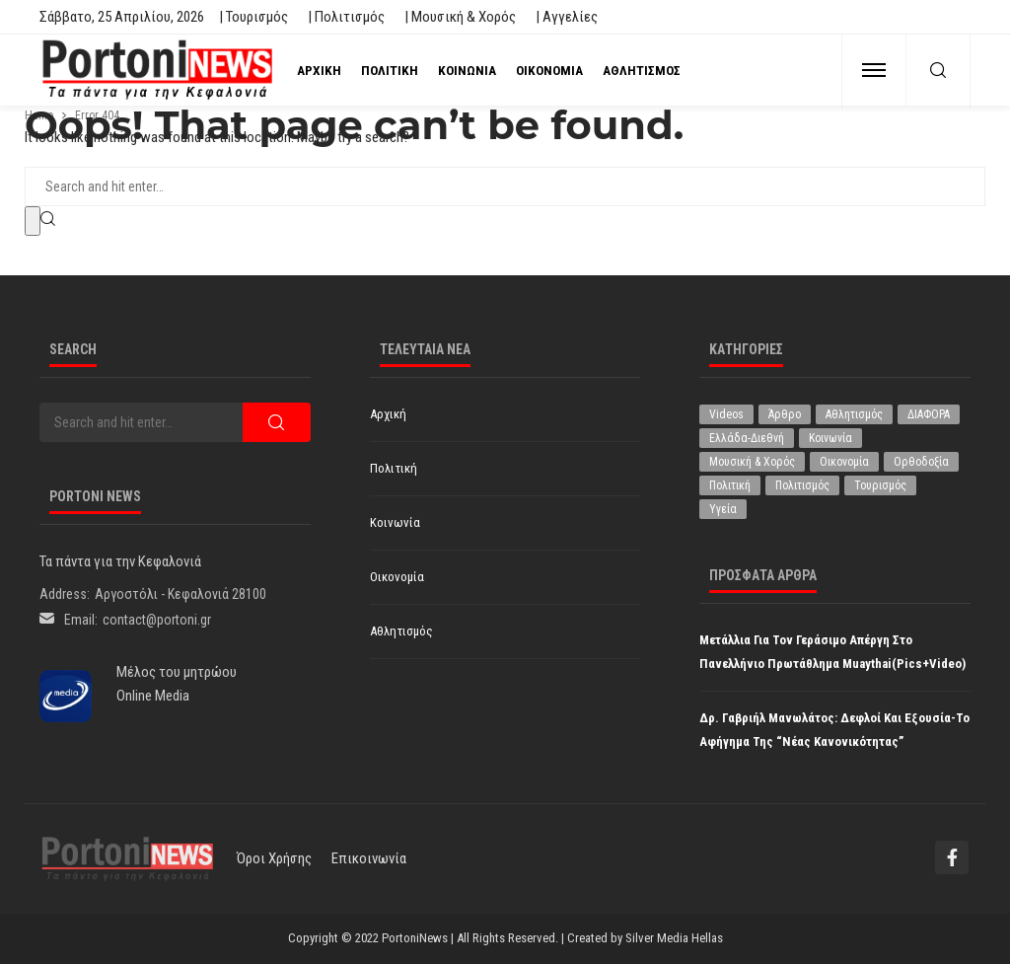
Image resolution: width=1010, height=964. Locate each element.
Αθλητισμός (642, 70)
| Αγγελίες (567, 17)
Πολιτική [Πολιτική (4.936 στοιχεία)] (730, 485)
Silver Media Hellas (674, 937)
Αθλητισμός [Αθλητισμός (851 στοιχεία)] (854, 414)
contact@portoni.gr (157, 620)
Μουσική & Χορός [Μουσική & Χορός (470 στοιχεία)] (752, 462)
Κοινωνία (467, 70)
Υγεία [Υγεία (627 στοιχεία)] (723, 509)
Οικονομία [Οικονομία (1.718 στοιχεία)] (844, 462)
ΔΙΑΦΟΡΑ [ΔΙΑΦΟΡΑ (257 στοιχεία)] (928, 414)
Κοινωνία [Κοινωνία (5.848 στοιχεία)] (830, 438)
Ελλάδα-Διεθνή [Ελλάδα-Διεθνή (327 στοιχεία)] (746, 438)
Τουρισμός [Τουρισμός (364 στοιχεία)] (880, 485)
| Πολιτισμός (346, 17)
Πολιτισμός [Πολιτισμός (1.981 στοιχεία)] (802, 485)
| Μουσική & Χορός (460, 17)
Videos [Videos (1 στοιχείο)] (726, 414)
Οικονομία (549, 70)
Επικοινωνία (368, 858)
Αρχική (319, 70)
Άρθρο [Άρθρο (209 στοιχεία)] (784, 414)
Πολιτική (389, 70)
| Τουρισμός (253, 17)
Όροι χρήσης (274, 858)
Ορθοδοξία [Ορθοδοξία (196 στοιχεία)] (921, 462)
